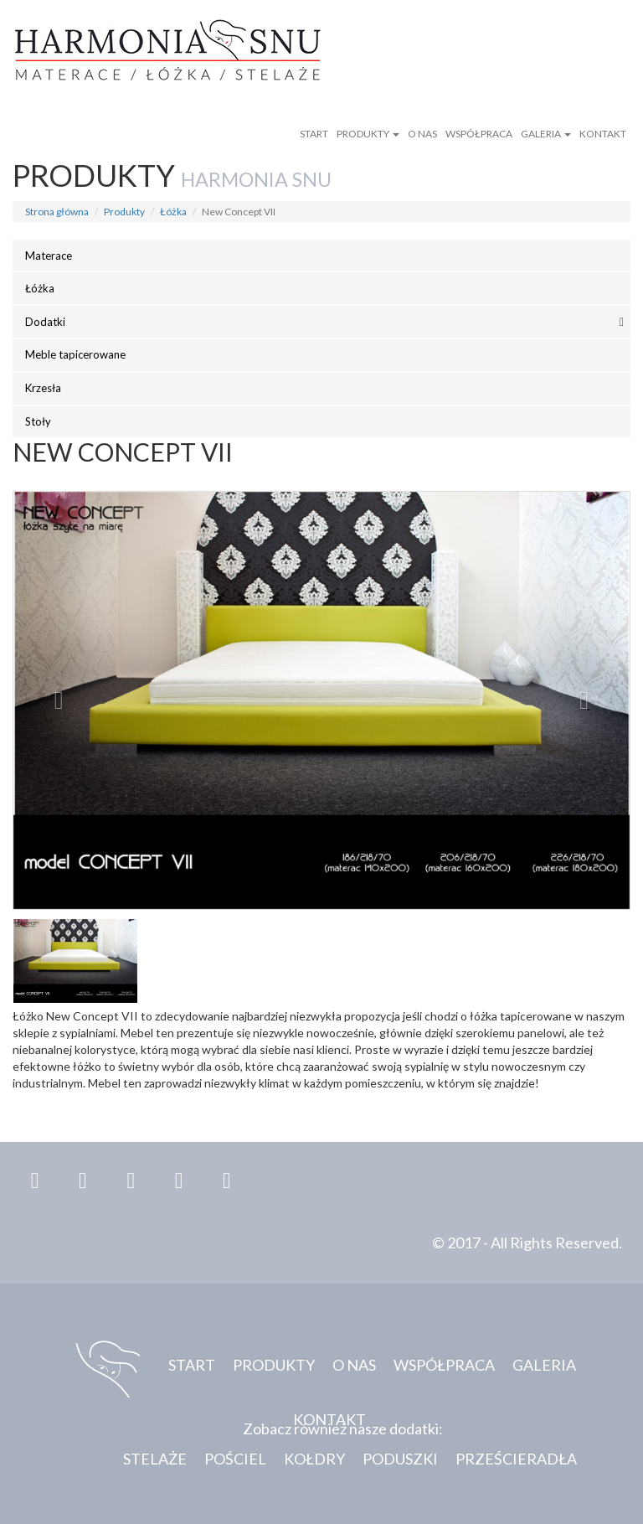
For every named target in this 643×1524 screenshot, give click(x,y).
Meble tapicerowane (75, 354)
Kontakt (602, 133)
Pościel (235, 1458)
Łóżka (173, 211)
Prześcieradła (516, 1458)
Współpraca (478, 133)
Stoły (38, 421)
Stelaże (155, 1458)
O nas (422, 133)
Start (314, 133)
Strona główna (57, 211)
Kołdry (314, 1458)
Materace (48, 255)
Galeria (546, 133)
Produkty (368, 133)
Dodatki (45, 321)
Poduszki (400, 1458)
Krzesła (43, 388)
